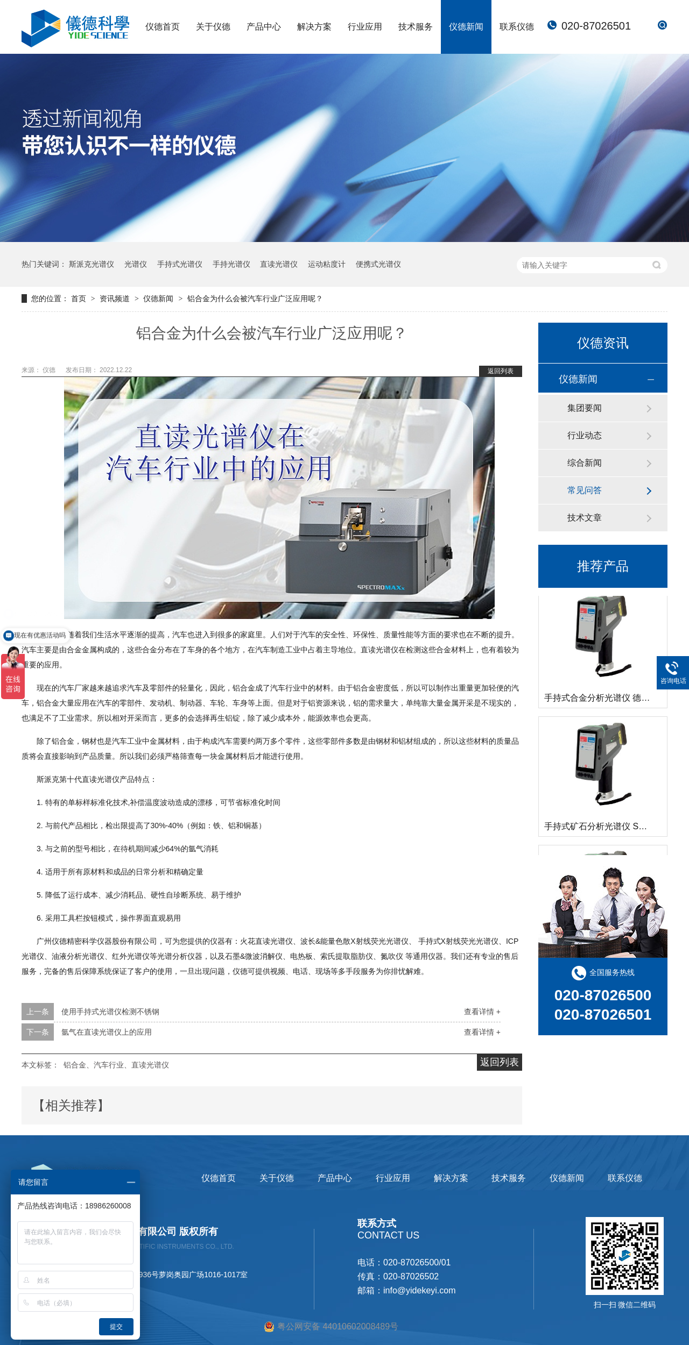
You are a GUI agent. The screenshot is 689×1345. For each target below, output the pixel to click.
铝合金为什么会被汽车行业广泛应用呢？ (255, 298)
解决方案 (314, 26)
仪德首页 (162, 26)
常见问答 (584, 490)
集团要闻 (584, 407)
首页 (79, 298)
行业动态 (584, 435)
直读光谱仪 (279, 264)
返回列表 (501, 371)
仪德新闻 (466, 26)
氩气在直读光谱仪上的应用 (106, 1032)
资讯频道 (116, 298)
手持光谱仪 (231, 264)
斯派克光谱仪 (91, 264)
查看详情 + (482, 1011)
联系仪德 (517, 26)
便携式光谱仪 (378, 264)
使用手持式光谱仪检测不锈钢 (110, 1011)
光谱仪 (135, 264)
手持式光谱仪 (179, 264)
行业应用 (365, 26)
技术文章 (584, 517)
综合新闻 (584, 462)
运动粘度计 (327, 264)
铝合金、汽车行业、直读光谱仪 (116, 1065)
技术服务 (415, 26)
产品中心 (264, 26)
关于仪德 (213, 26)
